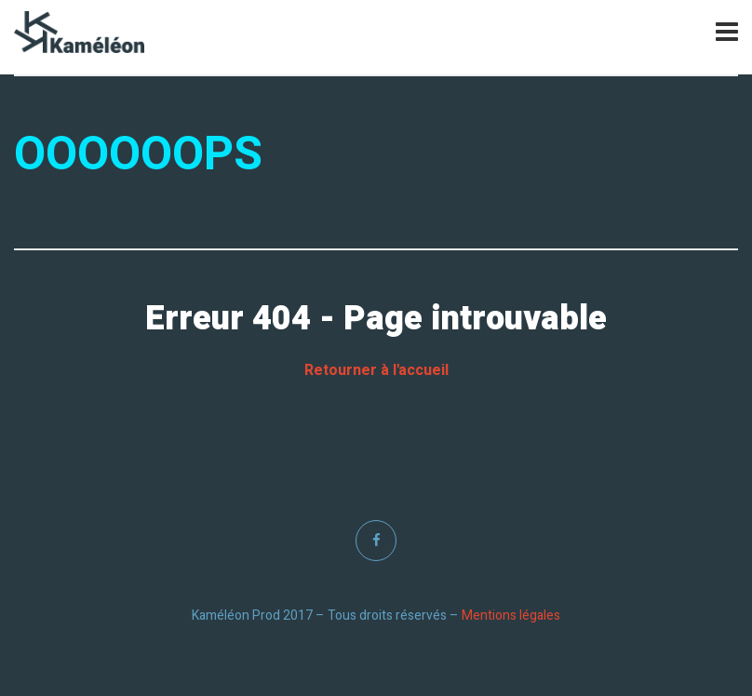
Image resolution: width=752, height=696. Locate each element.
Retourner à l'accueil (376, 370)
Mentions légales (511, 615)
